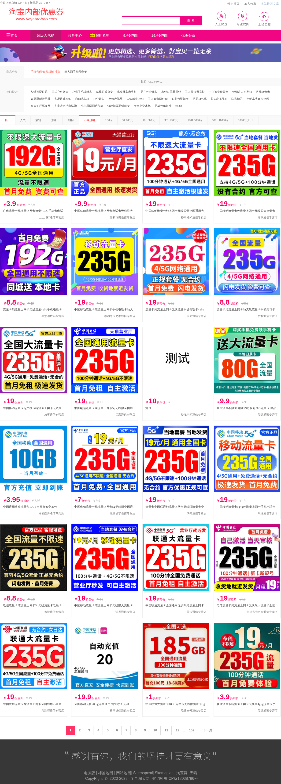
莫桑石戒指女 (104, 92)
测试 (148, 408)
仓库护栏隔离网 (40, 106)
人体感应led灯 (135, 99)
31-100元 (127, 120)
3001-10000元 (220, 120)
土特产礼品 (115, 99)
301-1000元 (171, 120)
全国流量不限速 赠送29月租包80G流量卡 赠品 (246, 408)
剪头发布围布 (219, 99)
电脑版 (89, 773)
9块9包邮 (130, 35)
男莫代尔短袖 (163, 106)
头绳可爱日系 (39, 92)
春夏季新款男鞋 (40, 99)
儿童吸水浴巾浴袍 (65, 106)
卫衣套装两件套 (158, 99)
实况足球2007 (62, 99)
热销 (38, 120)
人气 (23, 120)
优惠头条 (188, 35)
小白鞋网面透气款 (92, 106)
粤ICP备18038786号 (181, 778)
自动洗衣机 (82, 99)
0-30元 (109, 120)
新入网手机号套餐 (75, 71)
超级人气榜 (45, 35)
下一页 (207, 730)
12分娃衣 (98, 99)
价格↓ (70, 120)
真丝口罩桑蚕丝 (171, 92)
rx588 (178, 106)
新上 (8, 120)
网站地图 (123, 773)
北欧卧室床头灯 (127, 92)
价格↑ (54, 120)
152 (191, 730)
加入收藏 (250, 3)
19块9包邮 (159, 35)
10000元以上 (246, 120)
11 (166, 730)
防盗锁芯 (237, 99)
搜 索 (191, 20)
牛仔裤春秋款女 (218, 92)
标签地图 (105, 773)
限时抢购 (103, 35)
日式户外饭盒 (60, 92)
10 (155, 730)
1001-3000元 (195, 120)
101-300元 (149, 120)
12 (177, 730)
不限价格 (89, 120)
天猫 (193, 773)
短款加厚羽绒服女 (118, 106)
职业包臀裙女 (180, 99)
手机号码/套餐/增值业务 (45, 71)
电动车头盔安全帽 (258, 99)
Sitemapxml (143, 773)
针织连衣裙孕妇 (242, 92)
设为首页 (233, 3)
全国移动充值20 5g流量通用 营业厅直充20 (101, 704)
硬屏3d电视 (199, 99)
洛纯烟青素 (263, 92)
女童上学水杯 (142, 106)
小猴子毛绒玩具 (82, 92)
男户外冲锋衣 (148, 92)
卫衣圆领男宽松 (195, 92)
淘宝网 (182, 773)
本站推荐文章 (270, 3)
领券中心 (78, 36)
